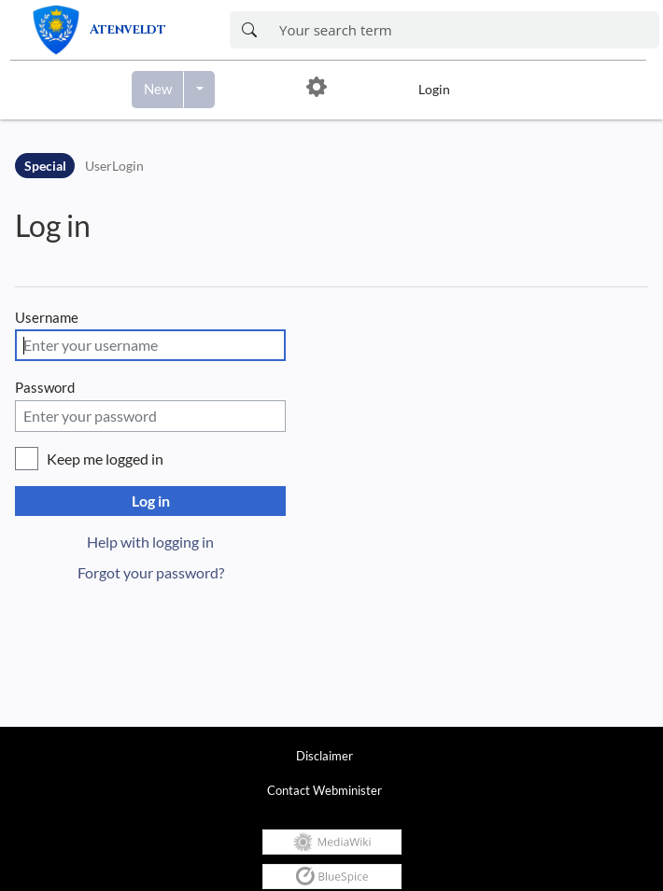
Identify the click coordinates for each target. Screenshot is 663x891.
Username (46, 317)
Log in (53, 225)
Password (45, 387)
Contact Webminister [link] (324, 790)
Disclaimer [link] (324, 755)
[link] (116, 30)
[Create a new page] (158, 89)
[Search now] (249, 30)
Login (434, 89)
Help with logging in (150, 541)
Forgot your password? (151, 572)
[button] (316, 89)
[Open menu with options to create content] (199, 89)
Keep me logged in (105, 458)
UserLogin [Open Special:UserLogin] (114, 166)
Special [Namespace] (45, 166)
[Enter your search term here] (463, 30)
